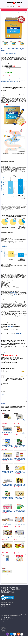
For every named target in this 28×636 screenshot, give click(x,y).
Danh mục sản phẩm (6, 10)
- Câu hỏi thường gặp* (4, 621)
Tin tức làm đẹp (4, 628)
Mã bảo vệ (3, 391)
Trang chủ (3, 12)
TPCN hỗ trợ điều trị (18, 78)
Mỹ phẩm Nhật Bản (9, 602)
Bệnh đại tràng (7, 78)
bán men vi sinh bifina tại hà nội (6, 79)
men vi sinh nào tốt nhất (15, 81)
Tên (2, 384)
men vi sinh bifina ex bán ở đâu (6, 80)
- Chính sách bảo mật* (4, 613)
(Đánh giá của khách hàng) (11, 53)
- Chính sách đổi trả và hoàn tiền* (6, 612)
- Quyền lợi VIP (3, 620)
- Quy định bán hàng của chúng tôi (7, 618)
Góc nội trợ (3, 630)
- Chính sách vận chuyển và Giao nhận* (7, 608)
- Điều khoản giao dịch (4, 619)
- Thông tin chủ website (5, 622)
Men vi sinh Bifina (4, 631)
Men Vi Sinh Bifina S (13, 294)
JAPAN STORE (18, 333)
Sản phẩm (7, 12)
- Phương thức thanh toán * (5, 606)
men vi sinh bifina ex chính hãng (17, 80)
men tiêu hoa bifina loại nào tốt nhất (19, 79)
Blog (2, 629)
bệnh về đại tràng (13, 292)
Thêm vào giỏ (8, 72)
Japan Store (10, 326)
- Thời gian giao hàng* (4, 607)
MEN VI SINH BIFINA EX (13, 94)
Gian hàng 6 (13, 78)
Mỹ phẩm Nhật (3, 602)
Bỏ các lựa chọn (9, 69)
